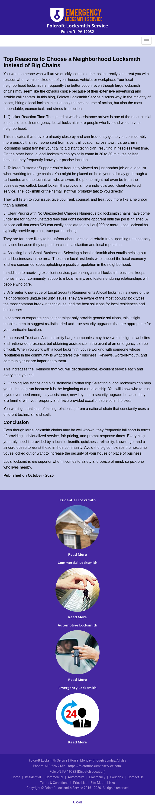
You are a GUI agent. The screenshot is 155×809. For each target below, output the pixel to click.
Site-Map (96, 783)
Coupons (116, 777)
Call (77, 802)
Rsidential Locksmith (77, 500)
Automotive (76, 777)
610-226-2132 (55, 766)
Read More (77, 554)
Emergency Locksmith (77, 687)
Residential (33, 777)
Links (111, 783)
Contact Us (136, 777)
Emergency (97, 777)
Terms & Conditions (54, 783)
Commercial (54, 777)
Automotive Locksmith (77, 625)
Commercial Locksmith (77, 562)
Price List (80, 783)
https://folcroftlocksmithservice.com (94, 766)
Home (15, 777)
